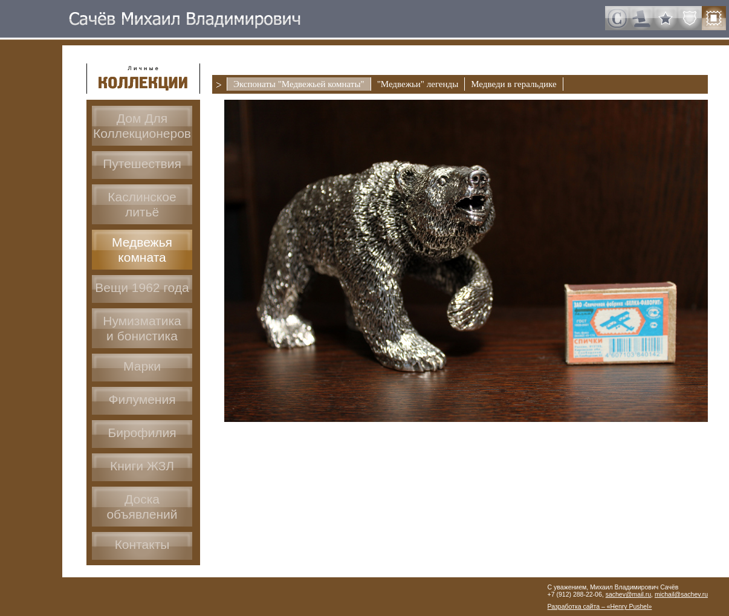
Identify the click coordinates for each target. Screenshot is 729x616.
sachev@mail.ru (628, 594)
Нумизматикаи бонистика (142, 328)
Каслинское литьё (142, 204)
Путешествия (142, 163)
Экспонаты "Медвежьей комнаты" (298, 84)
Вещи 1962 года (142, 287)
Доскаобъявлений (141, 506)
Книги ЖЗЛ (142, 466)
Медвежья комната (142, 249)
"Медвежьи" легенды (418, 84)
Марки (142, 366)
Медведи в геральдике (513, 84)
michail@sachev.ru (681, 594)
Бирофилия (142, 432)
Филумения (141, 399)
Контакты (142, 544)
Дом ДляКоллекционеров (142, 125)
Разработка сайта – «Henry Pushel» (600, 606)
